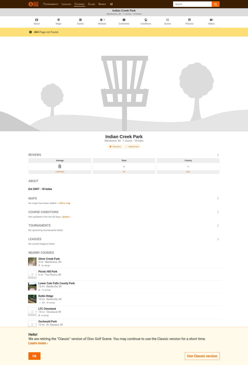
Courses (80, 4)
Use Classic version (202, 356)
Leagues (66, 4)
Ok (34, 356)
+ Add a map (63, 203)
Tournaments (50, 4)
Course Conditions (124, 212)
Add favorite (132, 147)
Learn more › (38, 343)
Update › (66, 216)
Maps (124, 198)
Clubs (91, 4)
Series (102, 4)
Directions (115, 147)
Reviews (124, 155)
